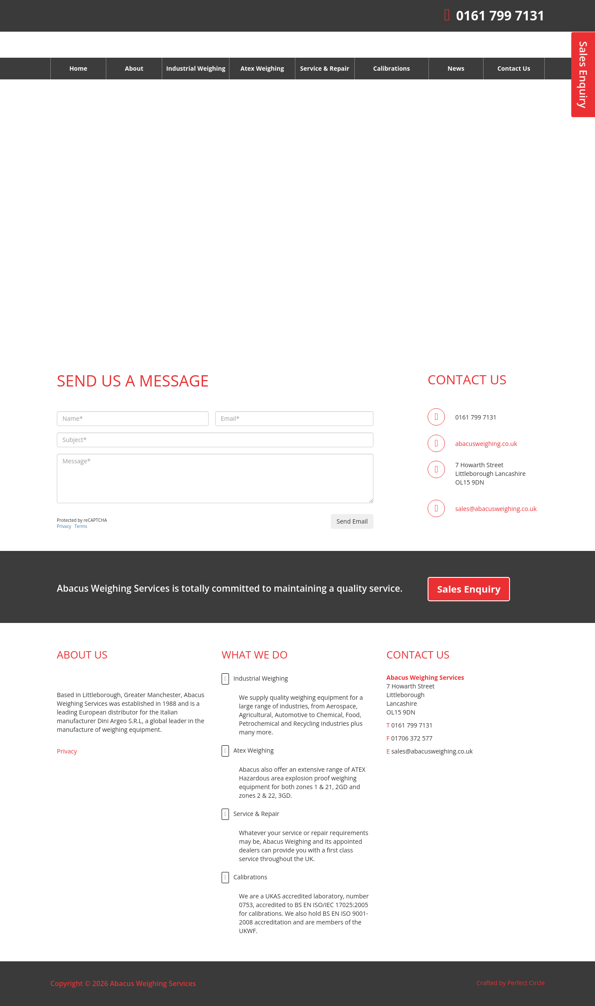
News (456, 68)
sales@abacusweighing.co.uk (496, 509)
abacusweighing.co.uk (486, 443)
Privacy (64, 526)
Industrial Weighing (255, 679)
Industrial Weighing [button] (196, 68)
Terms (81, 526)
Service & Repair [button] (324, 68)
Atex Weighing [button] (262, 68)
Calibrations (391, 68)
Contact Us (513, 68)
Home (78, 68)
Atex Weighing (248, 751)
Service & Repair (250, 814)
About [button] (134, 68)
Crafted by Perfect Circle (511, 983)
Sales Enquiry (468, 588)
